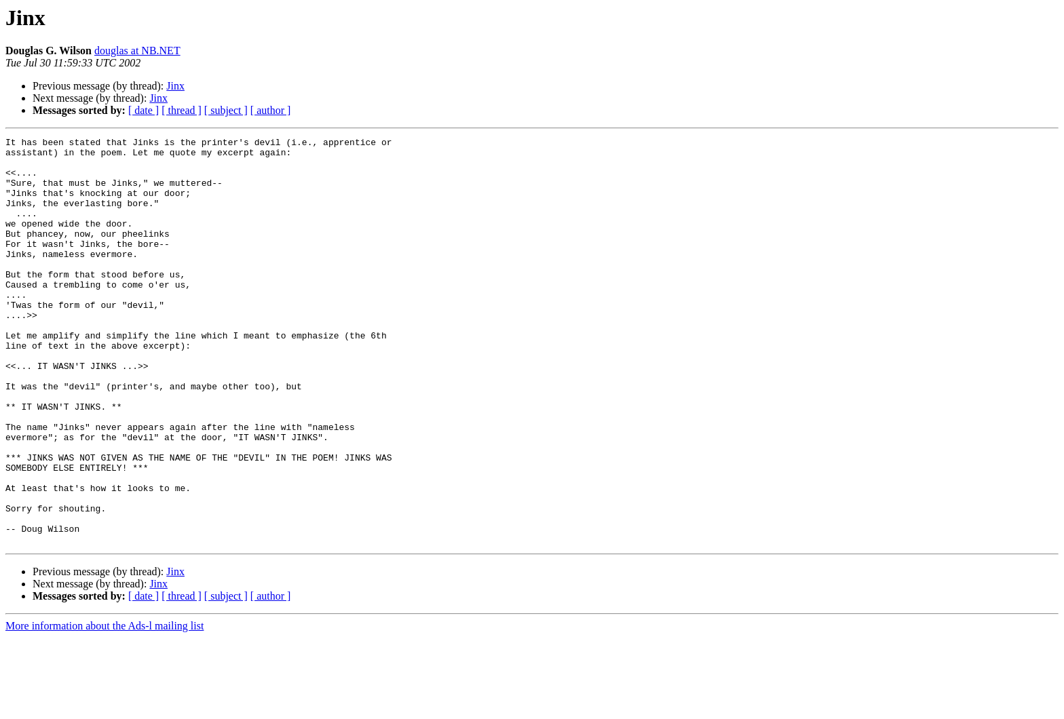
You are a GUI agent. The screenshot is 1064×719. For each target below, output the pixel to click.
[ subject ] (226, 110)
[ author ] (270, 110)
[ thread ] (182, 110)
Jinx (175, 86)
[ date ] (143, 110)
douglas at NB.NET (137, 50)
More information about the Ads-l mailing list (104, 707)
